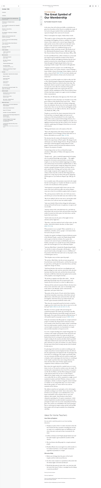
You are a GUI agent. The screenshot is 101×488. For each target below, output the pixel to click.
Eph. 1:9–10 (65, 135)
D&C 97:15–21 (48, 226)
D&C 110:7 (70, 317)
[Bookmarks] (93, 6)
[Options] (98, 6)
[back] (2, 6)
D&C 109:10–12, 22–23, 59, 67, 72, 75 (59, 307)
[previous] (22, 245)
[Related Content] (95, 6)
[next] (99, 245)
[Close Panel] (19, 6)
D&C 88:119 (60, 73)
